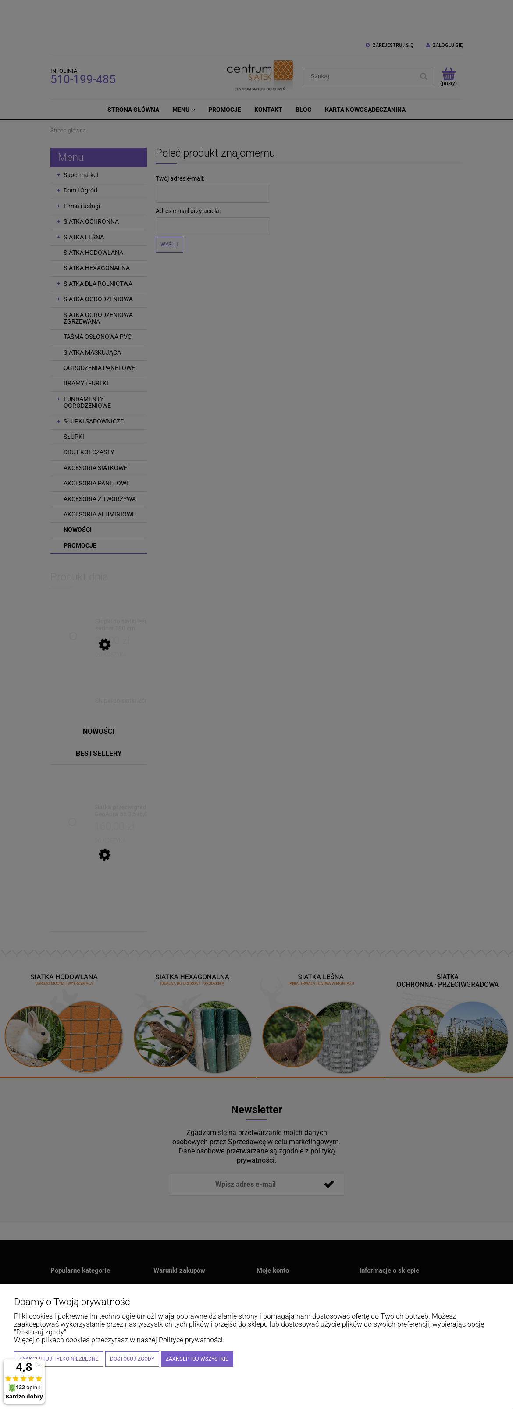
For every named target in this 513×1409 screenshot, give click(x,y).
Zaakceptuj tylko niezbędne (59, 1359)
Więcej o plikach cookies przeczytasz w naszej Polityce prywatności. (119, 1340)
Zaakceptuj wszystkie (197, 1359)
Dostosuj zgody (132, 1359)
